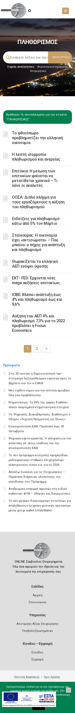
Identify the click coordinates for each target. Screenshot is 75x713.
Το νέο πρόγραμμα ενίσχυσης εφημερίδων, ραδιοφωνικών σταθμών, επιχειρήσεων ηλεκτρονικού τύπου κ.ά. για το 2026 (38, 460)
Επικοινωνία (37, 602)
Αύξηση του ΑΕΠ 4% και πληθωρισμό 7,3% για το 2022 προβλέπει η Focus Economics (38, 323)
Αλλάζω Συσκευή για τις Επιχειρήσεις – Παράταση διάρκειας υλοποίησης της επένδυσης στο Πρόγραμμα (37, 476)
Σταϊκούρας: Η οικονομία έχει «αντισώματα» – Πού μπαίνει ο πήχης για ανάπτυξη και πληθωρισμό (38, 242)
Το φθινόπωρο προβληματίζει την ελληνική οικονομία (37, 138)
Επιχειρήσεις (38, 70)
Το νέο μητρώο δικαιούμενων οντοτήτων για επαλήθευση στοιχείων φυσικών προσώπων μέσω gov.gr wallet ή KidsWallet (40, 505)
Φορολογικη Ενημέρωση (52, 66)
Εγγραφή (37, 659)
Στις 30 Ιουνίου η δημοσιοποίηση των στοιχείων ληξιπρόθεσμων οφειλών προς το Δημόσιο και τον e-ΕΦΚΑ (40, 378)
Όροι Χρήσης (52, 676)
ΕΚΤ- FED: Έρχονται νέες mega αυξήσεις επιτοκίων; (36, 280)
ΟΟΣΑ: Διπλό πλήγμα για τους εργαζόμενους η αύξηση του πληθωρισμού (38, 202)
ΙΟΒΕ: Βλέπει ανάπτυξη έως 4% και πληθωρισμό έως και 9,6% (37, 299)
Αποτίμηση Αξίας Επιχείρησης (37, 624)
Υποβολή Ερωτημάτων (37, 631)
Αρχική (37, 595)
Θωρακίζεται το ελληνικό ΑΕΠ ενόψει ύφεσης (35, 264)
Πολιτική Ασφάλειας (27, 676)
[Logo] (37, 552)
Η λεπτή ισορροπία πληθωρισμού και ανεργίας (36, 157)
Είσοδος (37, 652)
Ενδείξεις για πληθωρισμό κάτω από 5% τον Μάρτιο (36, 221)
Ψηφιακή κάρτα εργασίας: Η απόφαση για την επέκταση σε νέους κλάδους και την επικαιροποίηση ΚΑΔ (40, 443)
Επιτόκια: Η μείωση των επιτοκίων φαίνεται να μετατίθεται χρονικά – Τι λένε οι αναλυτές (35, 178)
